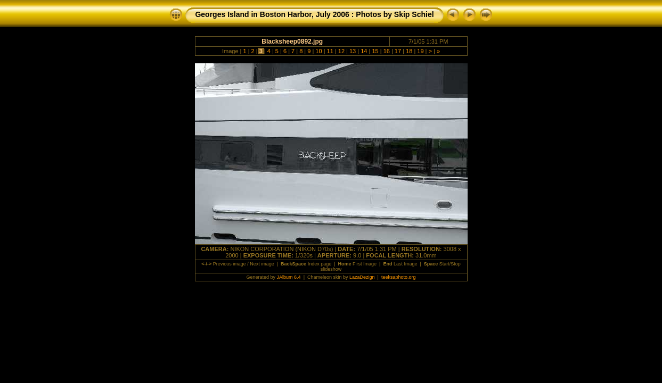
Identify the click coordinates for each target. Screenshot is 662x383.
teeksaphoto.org (398, 277)
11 (330, 51)
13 (352, 51)
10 (318, 51)
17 (398, 51)
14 (364, 51)
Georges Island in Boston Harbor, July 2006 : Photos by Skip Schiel (314, 14)
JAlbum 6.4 (289, 277)
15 (375, 51)
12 (341, 51)
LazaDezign (362, 277)
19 (420, 51)
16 (386, 51)
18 (409, 51)
